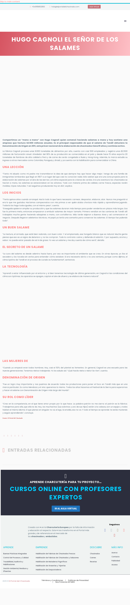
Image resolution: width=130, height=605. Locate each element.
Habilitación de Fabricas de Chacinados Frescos (55, 554)
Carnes (93, 558)
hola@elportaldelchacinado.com (65, 6)
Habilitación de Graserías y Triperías (51, 566)
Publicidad (116, 561)
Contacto (116, 557)
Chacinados (95, 554)
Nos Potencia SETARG (65, 582)
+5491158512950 (38, 6)
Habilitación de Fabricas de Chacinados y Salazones (57, 558)
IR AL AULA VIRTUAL (66, 508)
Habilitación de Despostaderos (48, 570)
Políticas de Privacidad (78, 580)
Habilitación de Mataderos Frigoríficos (51, 562)
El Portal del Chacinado (19, 581)
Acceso (115, 565)
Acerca (114, 553)
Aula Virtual (94, 6)
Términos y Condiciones (52, 580)
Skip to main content (10, 1)
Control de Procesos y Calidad (15, 558)
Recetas (93, 562)
